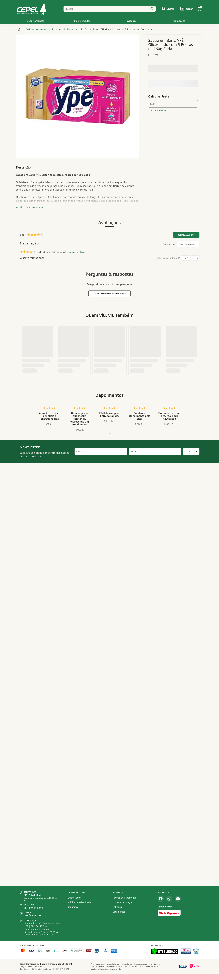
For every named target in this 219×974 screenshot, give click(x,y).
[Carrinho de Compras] (199, 8)
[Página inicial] (19, 29)
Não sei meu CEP (157, 110)
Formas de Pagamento (124, 897)
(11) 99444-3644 (33, 907)
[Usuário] (168, 8)
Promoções (179, 20)
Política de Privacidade (79, 902)
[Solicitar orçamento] (186, 8)
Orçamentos (119, 911)
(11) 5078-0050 (32, 895)
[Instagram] (169, 899)
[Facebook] (161, 899)
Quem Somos (75, 897)
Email (134, 322)
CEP (152, 104)
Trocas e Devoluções (123, 902)
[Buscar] (152, 9)
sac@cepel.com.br (36, 915)
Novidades (131, 20)
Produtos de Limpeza (64, 29)
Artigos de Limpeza (37, 29)
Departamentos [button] (37, 20)
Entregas (117, 906)
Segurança (73, 906)
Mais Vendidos (82, 20)
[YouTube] (178, 899)
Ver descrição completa (31, 207)
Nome (79, 322)
